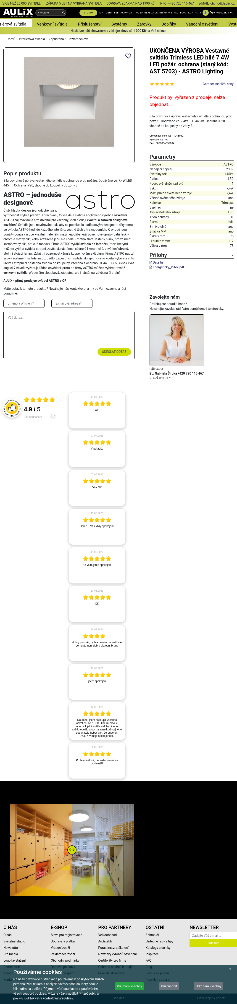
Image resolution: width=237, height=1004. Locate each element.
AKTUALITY (127, 12)
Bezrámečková (78, 39)
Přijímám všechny (129, 986)
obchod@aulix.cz (222, 3)
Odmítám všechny (208, 986)
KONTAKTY (194, 12)
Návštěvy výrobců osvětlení (117, 954)
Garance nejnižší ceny (218, 84)
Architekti (105, 941)
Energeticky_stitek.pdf (168, 267)
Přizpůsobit (169, 986)
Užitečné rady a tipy (159, 941)
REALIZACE (151, 12)
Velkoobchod (107, 935)
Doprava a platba (63, 941)
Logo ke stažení (14, 960)
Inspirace (152, 954)
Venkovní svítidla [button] (52, 24)
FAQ (176, 12)
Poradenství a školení (113, 948)
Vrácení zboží (60, 948)
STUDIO (88, 12)
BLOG (183, 12)
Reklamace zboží (63, 954)
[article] (97, 410)
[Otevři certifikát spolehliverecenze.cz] (39, 400)
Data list (158, 262)
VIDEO (139, 12)
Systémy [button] (119, 24)
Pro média (10, 954)
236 (33, 417)
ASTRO (164, 139)
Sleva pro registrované (66, 935)
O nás (7, 935)
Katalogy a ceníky (158, 948)
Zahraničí (152, 935)
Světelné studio (14, 941)
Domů (11, 39)
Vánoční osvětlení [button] (202, 24)
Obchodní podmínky (65, 960)
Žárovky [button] (144, 24)
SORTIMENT (105, 12)
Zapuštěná (56, 39)
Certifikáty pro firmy (112, 960)
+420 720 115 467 (181, 3)
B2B (116, 12)
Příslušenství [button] (89, 24)
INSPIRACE (165, 12)
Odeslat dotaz (114, 352)
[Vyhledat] (63, 13)
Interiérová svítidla (32, 39)
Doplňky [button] (168, 24)
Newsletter (11, 948)
